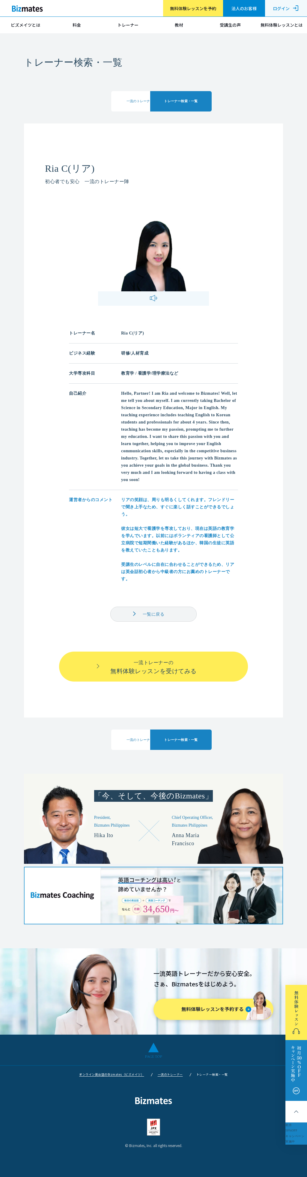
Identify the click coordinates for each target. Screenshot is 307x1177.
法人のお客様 (244, 8)
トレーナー (128, 25)
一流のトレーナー (170, 1074)
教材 (179, 25)
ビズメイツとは (25, 25)
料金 (77, 25)
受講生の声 (230, 25)
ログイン (286, 8)
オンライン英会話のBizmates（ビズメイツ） (111, 1074)
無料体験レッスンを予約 (193, 8)
